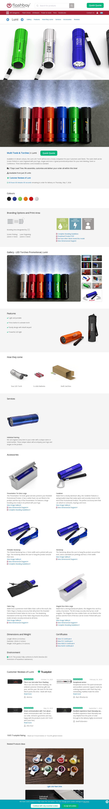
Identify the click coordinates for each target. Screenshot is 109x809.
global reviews (54, 736)
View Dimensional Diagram (67, 241)
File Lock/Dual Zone (32, 788)
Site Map (48, 792)
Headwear (9, 792)
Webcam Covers (11, 788)
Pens (55, 13)
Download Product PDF (65, 236)
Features (37, 19)
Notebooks (62, 13)
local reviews (39, 736)
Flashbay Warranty (51, 788)
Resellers (48, 790)
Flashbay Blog (90, 781)
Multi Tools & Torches (18, 152)
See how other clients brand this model (71, 239)
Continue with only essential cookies (45, 806)
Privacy (67, 788)
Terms (67, 781)
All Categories (12, 12)
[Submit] (37, 5)
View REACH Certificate (66, 643)
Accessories (67, 19)
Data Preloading (31, 781)
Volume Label (30, 790)
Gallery (29, 19)
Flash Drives (26, 13)
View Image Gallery (13, 505)
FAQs (47, 785)
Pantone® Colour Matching (34, 783)
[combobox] (52, 5)
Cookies (67, 783)
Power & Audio (46, 13)
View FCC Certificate (65, 641)
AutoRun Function (31, 785)
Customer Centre (51, 783)
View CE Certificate (64, 639)
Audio (8, 795)
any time (86, 801)
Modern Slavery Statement (73, 785)
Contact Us (90, 13)
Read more (28, 694)
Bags (7, 790)
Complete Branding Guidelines (68, 234)
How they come (47, 19)
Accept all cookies (70, 806)
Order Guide (49, 781)
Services (58, 19)
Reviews (77, 19)
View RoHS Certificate (65, 646)
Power (8, 785)
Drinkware (35, 13)
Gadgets (8, 797)
